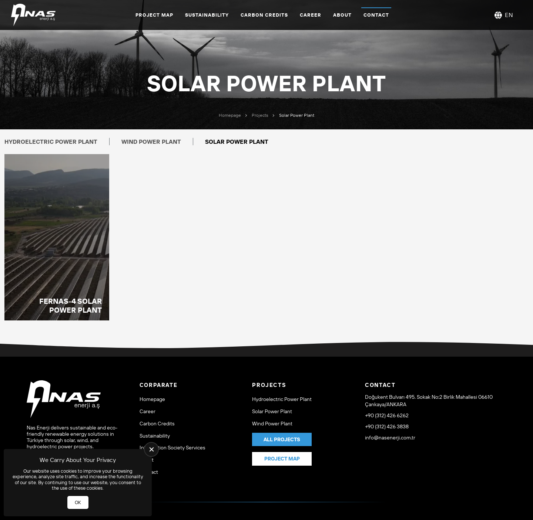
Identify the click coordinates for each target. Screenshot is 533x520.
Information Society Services (172, 448)
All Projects (282, 439)
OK (78, 502)
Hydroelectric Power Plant (50, 141)
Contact (376, 15)
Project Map (154, 15)
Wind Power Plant (151, 141)
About (342, 15)
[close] (151, 449)
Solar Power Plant (272, 411)
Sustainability (207, 15)
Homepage (230, 115)
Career (310, 15)
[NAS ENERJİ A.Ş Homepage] (33, 15)
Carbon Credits (264, 15)
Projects (260, 115)
